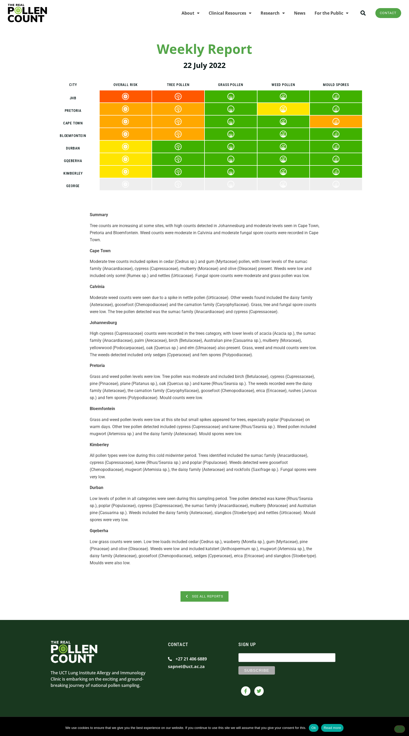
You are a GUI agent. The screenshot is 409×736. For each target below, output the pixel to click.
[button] (359, 13)
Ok (313, 728)
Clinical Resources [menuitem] (225, 13)
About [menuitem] (186, 13)
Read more (332, 728)
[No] (399, 729)
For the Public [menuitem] (327, 13)
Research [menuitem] (268, 13)
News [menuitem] (295, 13)
